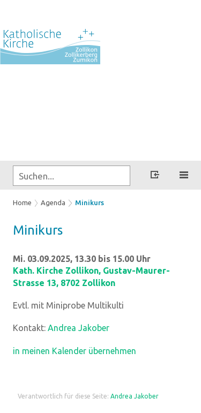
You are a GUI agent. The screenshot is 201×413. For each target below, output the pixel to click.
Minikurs (89, 202)
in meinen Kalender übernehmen (74, 351)
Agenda (53, 202)
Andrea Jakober (78, 328)
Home (22, 202)
